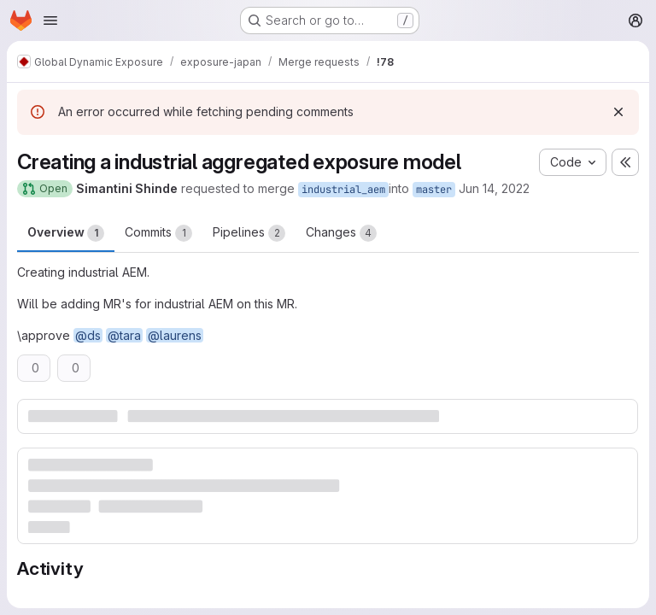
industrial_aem (343, 189)
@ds (88, 335)
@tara (124, 335)
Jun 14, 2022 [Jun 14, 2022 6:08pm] (494, 188)
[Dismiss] (618, 112)
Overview (65, 233)
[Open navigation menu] (50, 20)
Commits (158, 233)
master (434, 189)
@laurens (175, 335)
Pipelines (249, 233)
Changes (341, 233)
